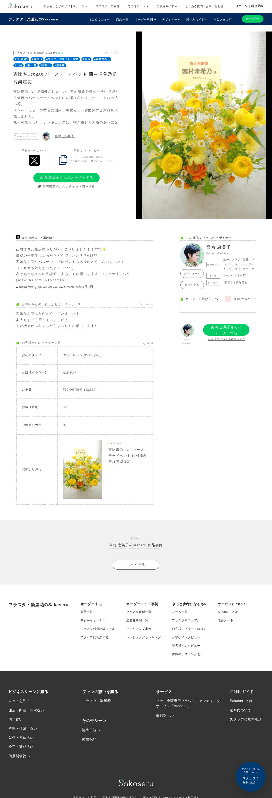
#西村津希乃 (102, 59)
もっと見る (136, 564)
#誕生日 (37, 59)
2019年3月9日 (82, 287)
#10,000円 (21, 59)
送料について (240, 710)
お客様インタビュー (186, 637)
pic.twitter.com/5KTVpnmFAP (41, 280)
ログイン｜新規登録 (249, 6)
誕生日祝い (91, 730)
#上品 (18, 65)
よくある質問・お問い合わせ (204, 6)
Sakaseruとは (228, 612)
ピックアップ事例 (138, 629)
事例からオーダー (93, 620)
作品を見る (192, 284)
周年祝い (15, 720)
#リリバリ (121, 274)
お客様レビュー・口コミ (189, 629)
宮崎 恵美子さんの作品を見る (226, 339)
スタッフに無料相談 (246, 720)
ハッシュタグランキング (143, 637)
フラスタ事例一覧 (138, 612)
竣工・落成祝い (21, 747)
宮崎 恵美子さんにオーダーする (66, 177)
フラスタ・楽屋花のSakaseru (33, 19)
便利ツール (165, 715)
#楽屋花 (60, 65)
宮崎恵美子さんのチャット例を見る (66, 186)
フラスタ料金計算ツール (98, 629)
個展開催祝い (19, 756)
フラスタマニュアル (186, 620)
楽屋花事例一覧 (137, 620)
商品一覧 (122, 19)
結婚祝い (89, 739)
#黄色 (86, 59)
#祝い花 (31, 65)
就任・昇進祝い (21, 738)
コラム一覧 (180, 612)
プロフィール (192, 273)
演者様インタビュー (186, 646)
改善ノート (226, 620)
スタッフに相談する (95, 637)
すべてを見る (19, 701)
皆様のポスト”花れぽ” (187, 654)
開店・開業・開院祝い (26, 710)
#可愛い (46, 65)
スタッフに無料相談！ (251, 776)
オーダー (252, 18)
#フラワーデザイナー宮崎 (62, 59)
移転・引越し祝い (22, 729)
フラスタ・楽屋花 (107, 6)
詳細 (60, 52)
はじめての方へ (99, 19)
